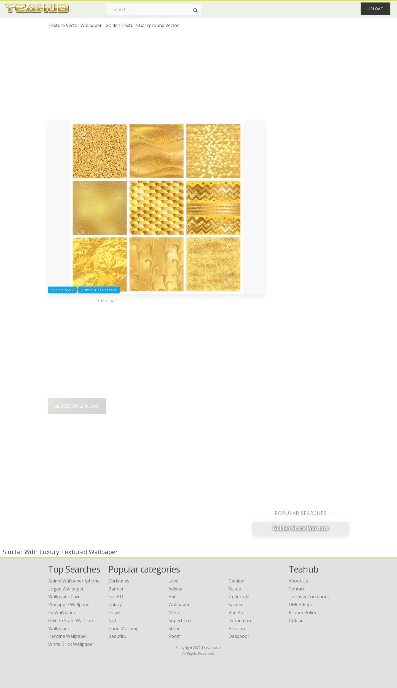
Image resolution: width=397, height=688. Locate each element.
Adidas (175, 589)
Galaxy (115, 604)
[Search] (195, 10)
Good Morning (123, 628)
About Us (298, 581)
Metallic (176, 612)
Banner (116, 589)
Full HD (115, 596)
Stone (174, 628)
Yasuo (235, 589)
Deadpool (239, 636)
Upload (375, 8)
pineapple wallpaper (69, 604)
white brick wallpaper (71, 644)
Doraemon (240, 620)
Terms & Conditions (309, 596)
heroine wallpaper (67, 636)
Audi (173, 596)
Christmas (118, 581)
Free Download (77, 406)
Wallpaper (179, 604)
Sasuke (236, 604)
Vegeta (236, 612)
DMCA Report (303, 604)
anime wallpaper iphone (74, 581)
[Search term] (154, 9)
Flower (115, 612)
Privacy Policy (302, 612)
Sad (112, 620)
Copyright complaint (99, 290)
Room (174, 636)
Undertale (239, 596)
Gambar (237, 581)
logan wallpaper (66, 589)
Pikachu (237, 628)
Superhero (179, 620)
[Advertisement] (156, 76)
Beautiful (117, 636)
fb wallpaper (62, 612)
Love (173, 581)
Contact (297, 589)
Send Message (62, 290)
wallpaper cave (64, 596)
